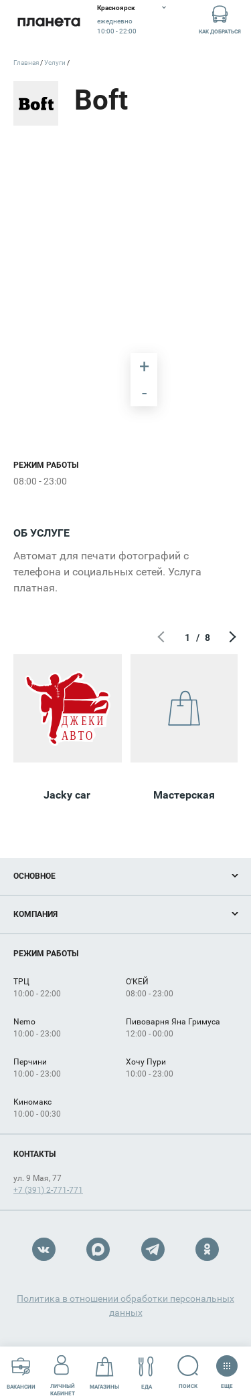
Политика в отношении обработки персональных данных (125, 1305)
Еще (226, 1368)
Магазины (104, 1373)
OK (207, 1249)
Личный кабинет (62, 1373)
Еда (146, 1373)
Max (98, 1249)
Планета (48, 21)
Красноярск (116, 7)
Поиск (188, 1372)
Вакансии (21, 1373)
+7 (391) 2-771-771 (48, 1190)
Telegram (153, 1249)
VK (44, 1249)
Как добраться (220, 19)
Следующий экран (231, 637)
